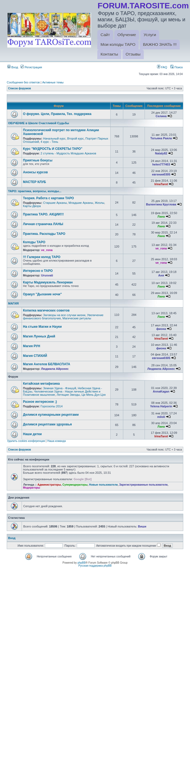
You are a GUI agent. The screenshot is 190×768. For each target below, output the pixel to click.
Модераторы (31, 487)
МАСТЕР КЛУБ (34, 182)
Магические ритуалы (76, 318)
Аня (161, 275)
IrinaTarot (161, 184)
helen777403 (161, 164)
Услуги (150, 34)
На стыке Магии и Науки (42, 327)
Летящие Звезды (68, 394)
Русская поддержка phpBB (95, 565)
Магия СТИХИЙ (35, 356)
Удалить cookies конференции (26, 440)
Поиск (176, 67)
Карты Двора (32, 206)
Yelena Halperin (161, 406)
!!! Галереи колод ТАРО (41, 257)
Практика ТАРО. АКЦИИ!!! (43, 214)
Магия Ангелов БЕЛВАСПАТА (46, 364)
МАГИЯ (13, 303)
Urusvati (47, 275)
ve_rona (46, 250)
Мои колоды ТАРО (118, 44)
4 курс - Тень (49, 141)
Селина (161, 116)
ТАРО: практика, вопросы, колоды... (34, 191)
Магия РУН (31, 346)
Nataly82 (161, 153)
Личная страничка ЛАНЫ (43, 224)
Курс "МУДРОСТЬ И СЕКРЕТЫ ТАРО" (52, 149)
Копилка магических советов (46, 310)
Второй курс (75, 138)
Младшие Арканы (80, 202)
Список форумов (19, 88)
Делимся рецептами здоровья (47, 424)
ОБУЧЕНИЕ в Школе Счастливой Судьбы (38, 123)
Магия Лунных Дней (39, 336)
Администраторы (49, 484)
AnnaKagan (161, 391)
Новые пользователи (103, 484)
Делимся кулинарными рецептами (51, 415)
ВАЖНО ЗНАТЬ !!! (159, 44)
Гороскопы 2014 (52, 406)
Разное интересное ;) (40, 402)
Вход (12, 67)
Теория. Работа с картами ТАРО (48, 198)
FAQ (162, 67)
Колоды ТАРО (34, 242)
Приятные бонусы (37, 160)
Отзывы (133, 54)
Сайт (105, 34)
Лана (161, 216)
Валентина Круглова (161, 204)
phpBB (82, 562)
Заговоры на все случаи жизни (64, 315)
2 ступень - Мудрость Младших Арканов (68, 153)
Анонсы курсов (35, 172)
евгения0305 (161, 174)
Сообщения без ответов (23, 82)
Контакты (109, 54)
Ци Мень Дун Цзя (94, 394)
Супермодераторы (75, 484)
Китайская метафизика (41, 383)
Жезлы (99, 202)
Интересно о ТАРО (38, 271)
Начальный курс (54, 138)
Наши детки (32, 434)
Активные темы (53, 82)
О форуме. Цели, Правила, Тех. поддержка (57, 114)
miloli (161, 416)
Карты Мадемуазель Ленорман (48, 282)
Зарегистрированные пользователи (143, 484)
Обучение (127, 34)
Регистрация (31, 67)
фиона (161, 328)
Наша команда (56, 440)
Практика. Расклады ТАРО (44, 234)
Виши (142, 526)
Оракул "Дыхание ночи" (42, 294)
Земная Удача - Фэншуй (59, 388)
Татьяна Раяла (161, 138)
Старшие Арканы (55, 202)
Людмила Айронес (55, 368)
